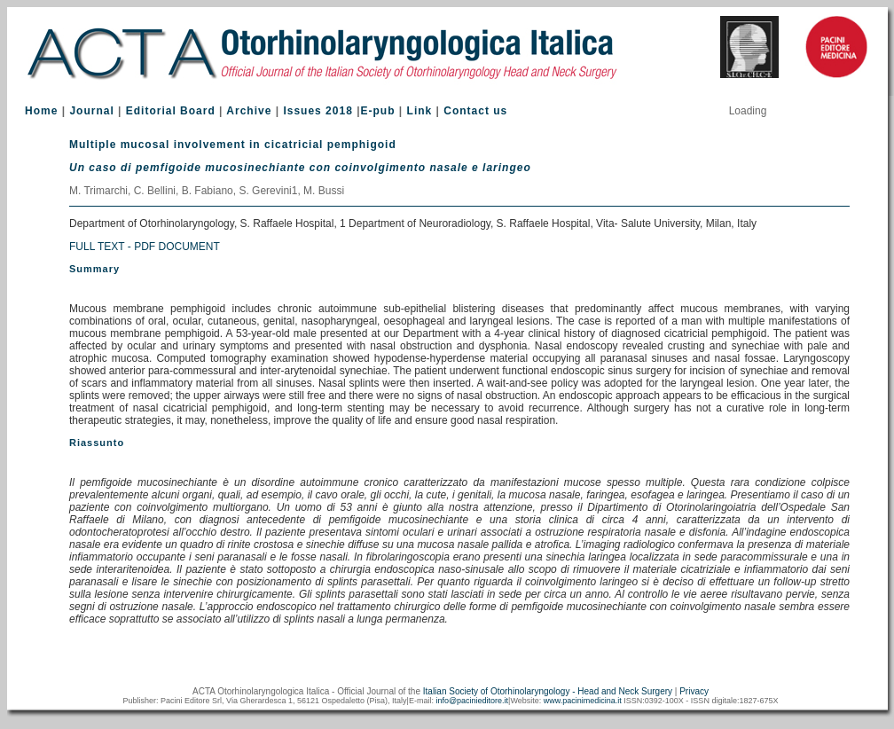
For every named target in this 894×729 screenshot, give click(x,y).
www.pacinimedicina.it (583, 700)
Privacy (694, 691)
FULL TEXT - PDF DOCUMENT (144, 246)
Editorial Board (171, 111)
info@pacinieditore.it (471, 700)
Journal (91, 111)
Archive (248, 111)
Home (41, 111)
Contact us (475, 111)
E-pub (378, 111)
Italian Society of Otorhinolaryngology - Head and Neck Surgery (547, 691)
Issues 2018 (317, 111)
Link (420, 111)
